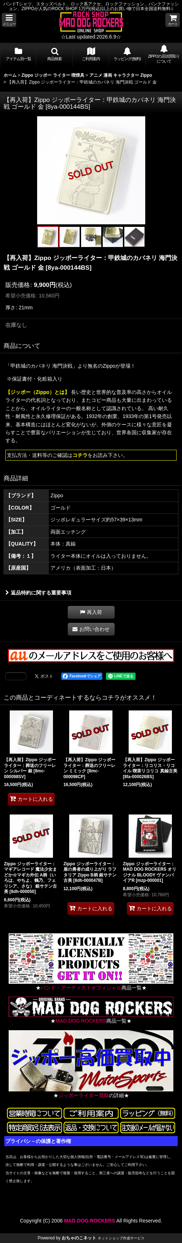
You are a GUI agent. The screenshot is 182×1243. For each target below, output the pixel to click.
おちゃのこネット (79, 1237)
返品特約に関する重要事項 (38, 593)
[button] (9, 20)
